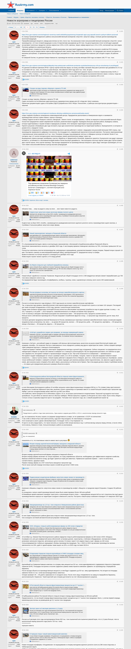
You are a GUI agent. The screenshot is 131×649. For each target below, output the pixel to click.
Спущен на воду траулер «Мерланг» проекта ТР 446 (48, 88)
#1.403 (121, 84)
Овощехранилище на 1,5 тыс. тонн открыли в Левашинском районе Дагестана (57, 471)
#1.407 (121, 196)
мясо (41, 23)
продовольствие (49, 23)
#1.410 (121, 295)
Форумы (20, 10)
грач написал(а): (28, 376)
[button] (36, 10)
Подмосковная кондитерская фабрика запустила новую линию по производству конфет (60, 444)
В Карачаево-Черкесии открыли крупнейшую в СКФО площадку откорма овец (56, 520)
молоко (36, 23)
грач (9, 23)
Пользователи (54, 10)
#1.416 (121, 488)
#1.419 (121, 571)
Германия (17, 388)
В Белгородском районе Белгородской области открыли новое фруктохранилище (58, 343)
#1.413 (121, 396)
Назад (11, 27)
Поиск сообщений (25, 13)
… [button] (18, 27)
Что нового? (30, 10)
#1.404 (121, 110)
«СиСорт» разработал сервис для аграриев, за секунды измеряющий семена (56, 299)
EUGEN (13, 383)
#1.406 (121, 172)
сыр (56, 23)
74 (36, 27)
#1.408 (121, 227)
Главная (11, 10)
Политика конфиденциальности (98, 644)
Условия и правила (81, 644)
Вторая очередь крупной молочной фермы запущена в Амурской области (55, 410)
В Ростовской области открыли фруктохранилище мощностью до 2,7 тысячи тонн (58, 551)
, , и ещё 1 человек (36, 166)
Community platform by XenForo (65, 647)
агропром (26, 23)
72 (30, 27)
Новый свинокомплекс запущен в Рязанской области (48, 200)
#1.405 (121, 149)
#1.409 (121, 255)
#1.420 (121, 596)
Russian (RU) (12, 644)
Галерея (42, 10)
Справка (111, 644)
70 (24, 27)
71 (27, 27)
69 (21, 27)
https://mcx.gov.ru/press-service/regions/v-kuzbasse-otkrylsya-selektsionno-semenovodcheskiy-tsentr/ (55, 113)
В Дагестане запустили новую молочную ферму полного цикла (51, 178)
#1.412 (121, 372)
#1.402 (121, 62)
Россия (18, 47)
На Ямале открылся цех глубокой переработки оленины (49, 231)
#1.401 (121, 31)
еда (32, 23)
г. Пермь (17, 167)
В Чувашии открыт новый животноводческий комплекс (48, 600)
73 (33, 27)
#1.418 (121, 547)
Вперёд (42, 27)
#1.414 (121, 440)
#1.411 (121, 339)
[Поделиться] (117, 31)
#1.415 (121, 467)
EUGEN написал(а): (29, 400)
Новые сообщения (12, 13)
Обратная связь (70, 644)
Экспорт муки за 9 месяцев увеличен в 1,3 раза (46, 575)
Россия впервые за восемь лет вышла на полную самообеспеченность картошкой (58, 259)
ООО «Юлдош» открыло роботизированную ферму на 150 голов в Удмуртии (56, 492)
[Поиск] (120, 10)
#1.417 (121, 516)
